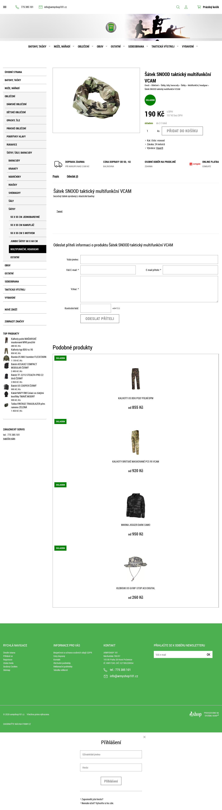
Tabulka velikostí (60, 669)
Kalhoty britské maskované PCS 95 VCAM (135, 461)
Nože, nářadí (62, 46)
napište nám (9, 438)
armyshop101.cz (17, 714)
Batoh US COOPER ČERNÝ (23, 385)
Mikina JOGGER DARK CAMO (135, 525)
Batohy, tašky (37, 46)
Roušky (13, 185)
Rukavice (12, 144)
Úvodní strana (13, 72)
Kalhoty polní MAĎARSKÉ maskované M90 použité (23, 340)
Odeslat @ (72, 176)
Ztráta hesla (8, 662)
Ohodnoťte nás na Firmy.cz (17, 723)
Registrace (7, 659)
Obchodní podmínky (62, 662)
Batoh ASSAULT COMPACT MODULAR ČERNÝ (24, 365)
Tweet (59, 211)
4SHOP (215, 715)
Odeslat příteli (99, 318)
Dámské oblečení (16, 104)
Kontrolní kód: (72, 308)
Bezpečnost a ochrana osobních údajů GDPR (72, 652)
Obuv (100, 46)
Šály (11, 201)
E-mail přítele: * (153, 270)
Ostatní (116, 46)
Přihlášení (111, 781)
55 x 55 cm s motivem (22, 233)
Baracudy (14, 160)
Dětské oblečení (16, 112)
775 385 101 (27, 7)
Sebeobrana (136, 46)
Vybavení (188, 46)
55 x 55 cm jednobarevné (25, 217)
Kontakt (56, 659)
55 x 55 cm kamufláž (22, 225)
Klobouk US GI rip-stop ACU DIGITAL (135, 588)
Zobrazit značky (14, 321)
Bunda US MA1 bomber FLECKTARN (28, 357)
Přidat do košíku (182, 130)
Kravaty (13, 168)
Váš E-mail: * (72, 270)
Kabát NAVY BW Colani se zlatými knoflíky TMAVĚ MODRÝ (27, 394)
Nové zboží (11, 309)
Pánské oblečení (16, 128)
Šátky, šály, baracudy (19, 152)
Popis (56, 176)
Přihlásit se (8, 656)
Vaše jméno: (73, 259)
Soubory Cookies (10, 666)
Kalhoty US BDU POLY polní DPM (135, 398)
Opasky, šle (13, 120)
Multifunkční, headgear (24, 249)
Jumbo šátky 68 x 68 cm (24, 241)
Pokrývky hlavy (16, 136)
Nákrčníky (15, 176)
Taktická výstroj (163, 46)
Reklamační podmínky (62, 666)
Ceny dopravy (59, 656)
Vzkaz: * (75, 289)
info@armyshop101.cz (55, 7)
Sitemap (6, 669)
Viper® (159, 148)
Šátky (12, 209)
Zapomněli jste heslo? (92, 799)
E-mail (156, 652)
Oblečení (83, 46)
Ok (208, 654)
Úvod (147, 85)
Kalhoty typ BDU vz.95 (22, 349)
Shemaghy (15, 193)
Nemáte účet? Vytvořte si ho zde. (98, 803)
